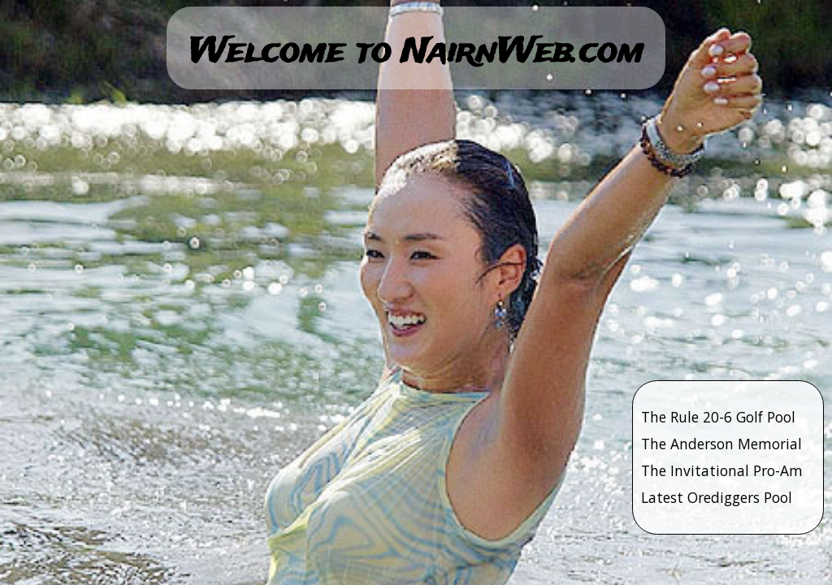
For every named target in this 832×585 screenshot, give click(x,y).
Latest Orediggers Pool (716, 497)
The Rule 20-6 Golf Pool (718, 417)
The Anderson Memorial (721, 443)
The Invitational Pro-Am (722, 470)
